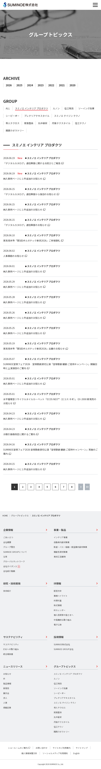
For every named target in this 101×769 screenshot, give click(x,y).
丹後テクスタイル (61, 123)
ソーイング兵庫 (86, 108)
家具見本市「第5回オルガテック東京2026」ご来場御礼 (31, 240)
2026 (9, 85)
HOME (5, 515)
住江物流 (69, 108)
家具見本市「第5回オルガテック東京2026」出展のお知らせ (34, 348)
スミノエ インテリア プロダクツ (31, 108)
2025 (19, 85)
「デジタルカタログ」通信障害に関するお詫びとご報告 (31, 163)
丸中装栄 (42, 123)
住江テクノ (80, 123)
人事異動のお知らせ (13, 256)
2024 (30, 85)
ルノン (56, 108)
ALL (8, 108)
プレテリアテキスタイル (36, 115)
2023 (40, 85)
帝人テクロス (12, 123)
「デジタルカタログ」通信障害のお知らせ (25, 225)
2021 (62, 85)
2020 (72, 85)
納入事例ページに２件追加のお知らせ (22, 418)
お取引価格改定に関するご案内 (19, 434)
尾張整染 (28, 123)
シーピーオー (12, 115)
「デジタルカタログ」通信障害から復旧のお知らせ (29, 194)
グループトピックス (20, 515)
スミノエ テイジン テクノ (67, 115)
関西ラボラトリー (15, 130)
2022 (51, 85)
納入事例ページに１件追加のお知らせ (22, 178)
